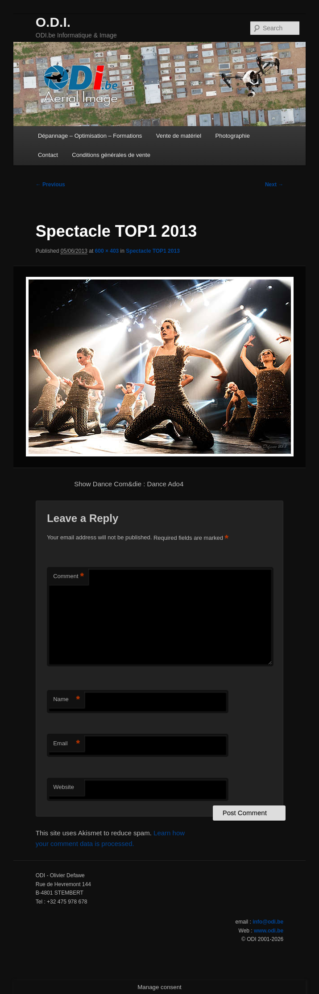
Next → (274, 184)
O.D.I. (53, 22)
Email (66, 743)
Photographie (232, 135)
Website (63, 787)
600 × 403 (107, 251)
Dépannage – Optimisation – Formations (90, 135)
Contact (48, 155)
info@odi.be (268, 922)
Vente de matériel (178, 135)
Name (66, 699)
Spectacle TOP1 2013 (153, 251)
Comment (68, 576)
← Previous (50, 184)
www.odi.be (268, 931)
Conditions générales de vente (111, 155)
